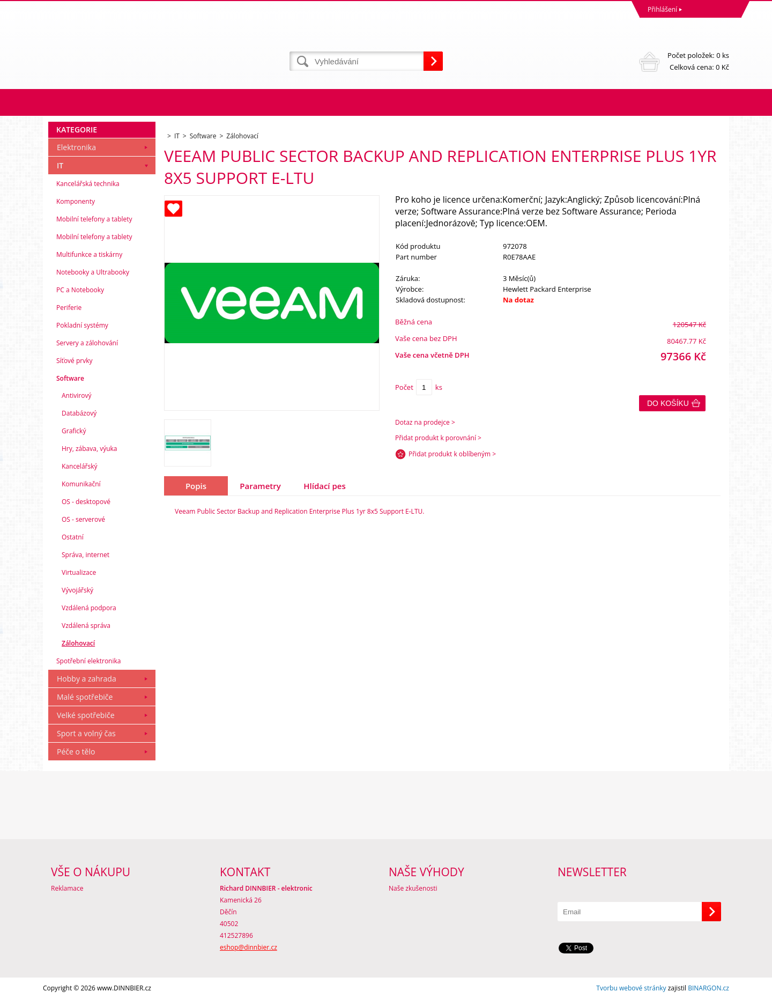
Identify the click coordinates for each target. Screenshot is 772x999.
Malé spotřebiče (85, 697)
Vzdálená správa (86, 625)
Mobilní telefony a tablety (94, 219)
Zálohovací (78, 643)
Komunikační (81, 484)
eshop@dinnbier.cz (248, 947)
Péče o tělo (76, 751)
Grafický (74, 430)
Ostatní (73, 537)
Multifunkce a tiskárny (89, 254)
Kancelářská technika (88, 183)
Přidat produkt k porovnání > (438, 437)
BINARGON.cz (708, 988)
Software (70, 378)
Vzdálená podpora (89, 607)
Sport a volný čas (86, 733)
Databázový (79, 413)
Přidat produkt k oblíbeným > (452, 453)
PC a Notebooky (80, 289)
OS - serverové (83, 519)
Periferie (68, 307)
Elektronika (76, 147)
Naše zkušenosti (413, 888)
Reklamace (67, 888)
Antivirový (76, 395)
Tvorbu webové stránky (631, 988)
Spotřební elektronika (88, 660)
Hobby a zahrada (86, 679)
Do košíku (668, 403)
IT (60, 165)
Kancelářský (80, 466)
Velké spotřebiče (86, 715)
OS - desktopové (86, 501)
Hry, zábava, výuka (89, 448)
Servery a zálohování (87, 342)
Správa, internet (85, 554)
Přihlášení (662, 9)
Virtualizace (79, 572)
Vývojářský (77, 590)
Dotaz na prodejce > (425, 422)
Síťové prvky (74, 360)
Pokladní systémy (82, 325)
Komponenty (75, 201)
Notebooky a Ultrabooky (92, 272)
